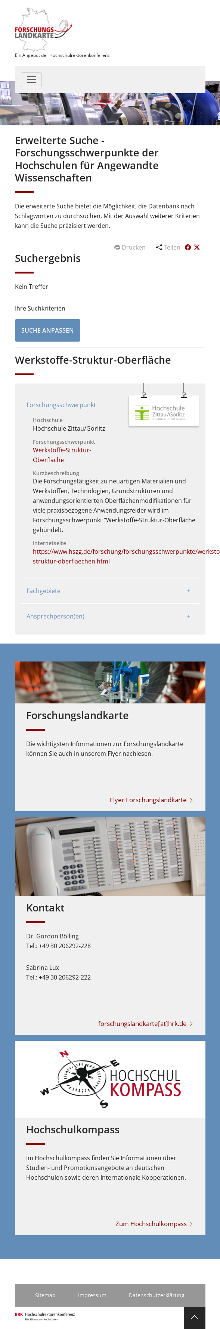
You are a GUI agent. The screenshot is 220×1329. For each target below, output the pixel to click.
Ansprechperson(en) (55, 616)
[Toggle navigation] (31, 79)
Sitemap (45, 1295)
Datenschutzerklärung (157, 1295)
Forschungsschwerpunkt (61, 405)
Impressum (92, 1295)
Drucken (130, 247)
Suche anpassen (47, 330)
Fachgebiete (44, 591)
